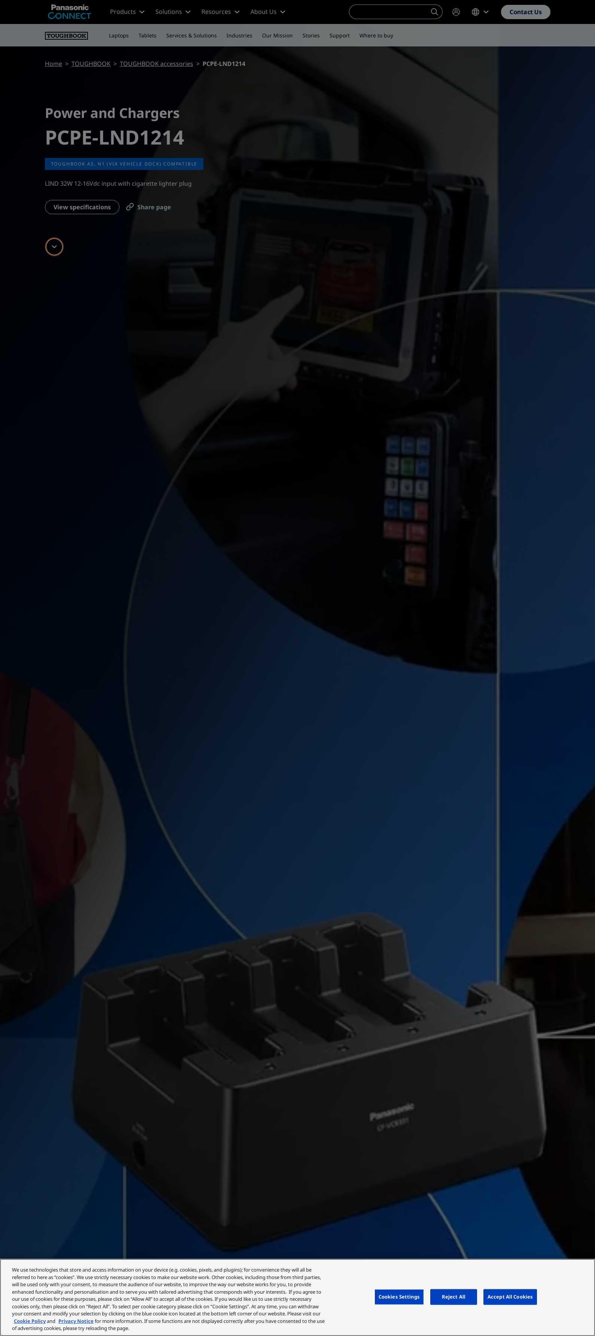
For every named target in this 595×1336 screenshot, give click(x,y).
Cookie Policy (30, 1321)
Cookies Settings (399, 1296)
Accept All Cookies (510, 1296)
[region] (297, 1297)
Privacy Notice (76, 1321)
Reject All (453, 1296)
